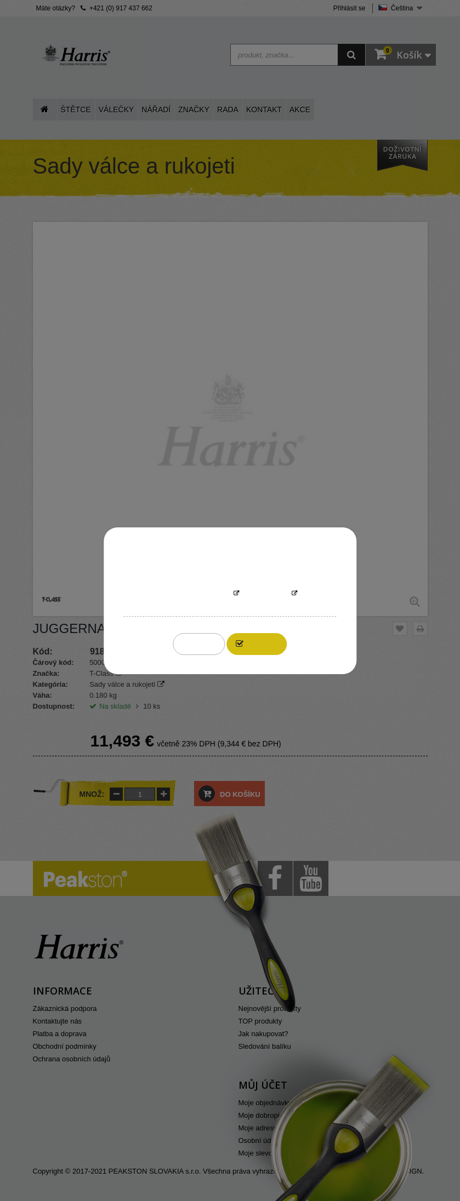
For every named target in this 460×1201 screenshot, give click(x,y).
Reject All (199, 643)
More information (196, 594)
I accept (263, 643)
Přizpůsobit (265, 594)
